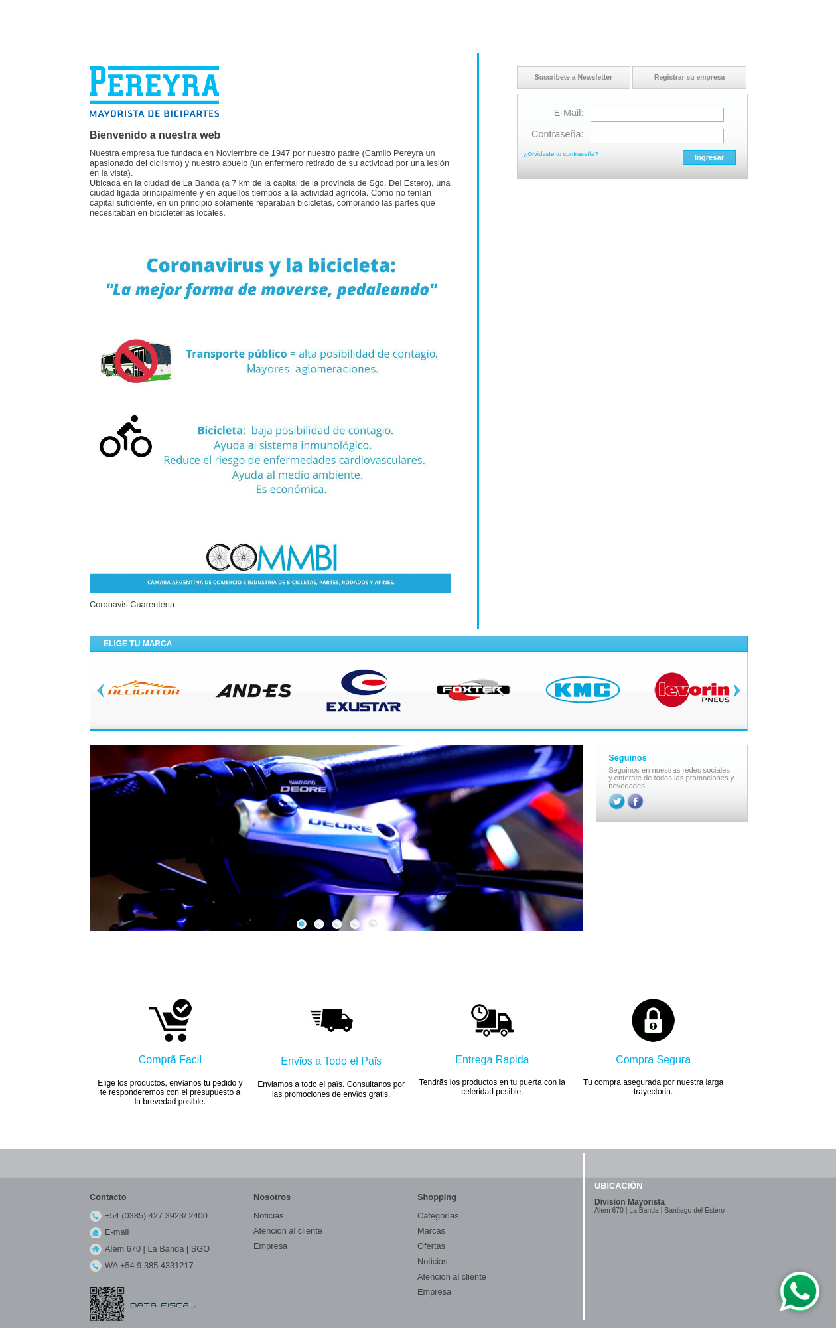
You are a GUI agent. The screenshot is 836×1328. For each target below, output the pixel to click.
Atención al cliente (287, 1231)
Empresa (270, 1246)
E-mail (117, 1232)
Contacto (649, 12)
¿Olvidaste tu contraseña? (561, 153)
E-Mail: (569, 113)
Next (737, 690)
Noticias (268, 1215)
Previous (100, 690)
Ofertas (431, 1246)
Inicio (617, 12)
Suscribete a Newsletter (573, 77)
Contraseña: (557, 134)
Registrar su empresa (689, 77)
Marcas (431, 1231)
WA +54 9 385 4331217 (149, 1265)
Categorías (438, 1215)
